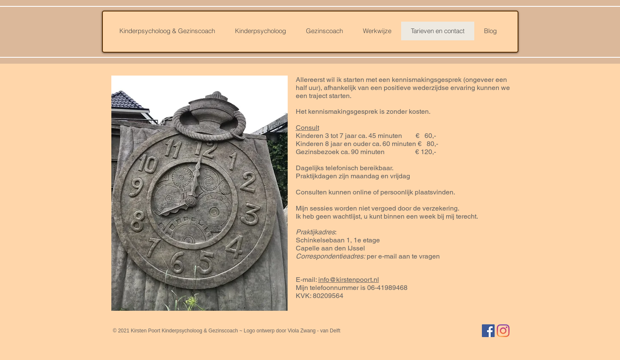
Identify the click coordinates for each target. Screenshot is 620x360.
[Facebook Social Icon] (488, 330)
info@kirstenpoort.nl (348, 280)
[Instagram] (503, 330)
